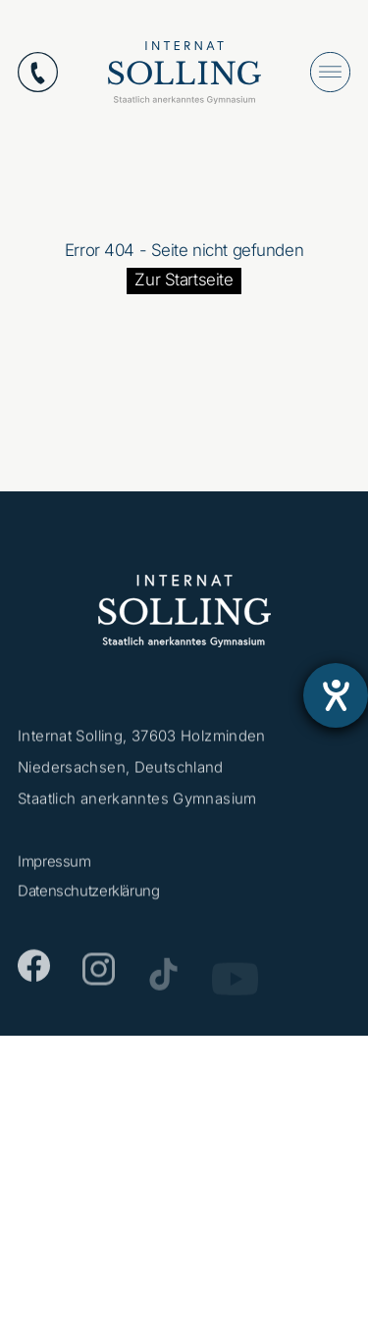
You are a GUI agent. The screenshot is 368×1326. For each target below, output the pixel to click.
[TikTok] (163, 980)
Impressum (54, 864)
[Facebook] (34, 971)
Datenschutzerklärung (89, 894)
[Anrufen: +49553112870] (38, 72)
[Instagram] (98, 976)
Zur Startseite (183, 279)
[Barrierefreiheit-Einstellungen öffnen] (335, 695)
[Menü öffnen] (330, 72)
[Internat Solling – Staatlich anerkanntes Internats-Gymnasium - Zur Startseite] (184, 77)
